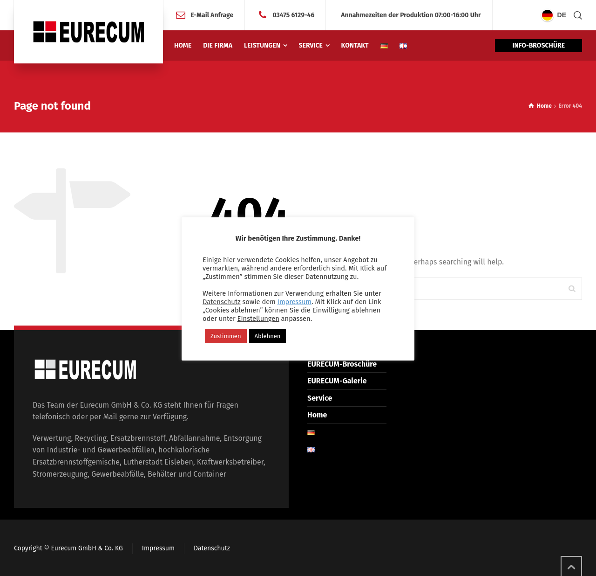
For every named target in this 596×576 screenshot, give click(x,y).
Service (319, 398)
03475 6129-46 (293, 15)
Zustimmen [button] (225, 336)
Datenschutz (212, 548)
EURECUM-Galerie (337, 380)
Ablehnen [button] (268, 336)
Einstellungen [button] (258, 318)
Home (317, 414)
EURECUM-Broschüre (342, 364)
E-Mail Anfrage (211, 15)
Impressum (158, 548)
